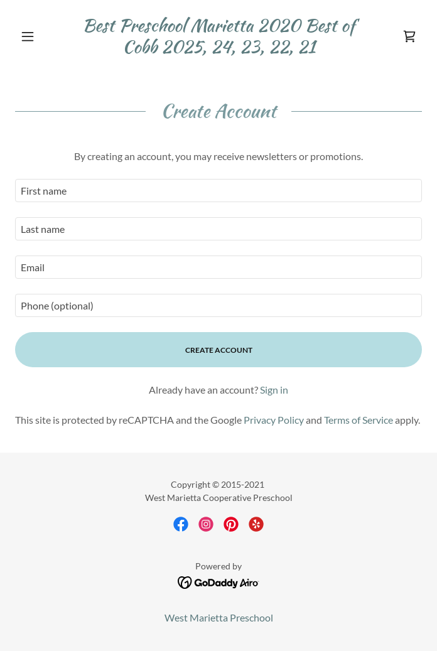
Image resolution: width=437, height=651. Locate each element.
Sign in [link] (274, 389)
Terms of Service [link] (358, 420)
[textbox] (218, 190)
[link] (218, 36)
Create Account (218, 350)
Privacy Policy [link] (274, 420)
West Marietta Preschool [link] (219, 617)
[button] (45, 36)
